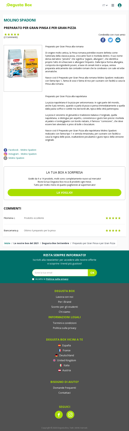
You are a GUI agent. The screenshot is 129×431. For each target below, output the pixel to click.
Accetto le (50, 279)
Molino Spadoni (16, 157)
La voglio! (64, 192)
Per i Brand (64, 302)
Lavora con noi (64, 297)
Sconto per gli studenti (64, 307)
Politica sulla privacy (57, 279)
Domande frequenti (64, 387)
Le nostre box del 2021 (26, 243)
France (65, 350)
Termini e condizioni (64, 323)
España (64, 345)
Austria (64, 370)
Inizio (7, 243)
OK (92, 273)
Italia (64, 365)
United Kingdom (64, 360)
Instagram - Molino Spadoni (22, 153)
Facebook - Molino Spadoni (22, 149)
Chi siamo (64, 311)
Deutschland (64, 355)
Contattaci (64, 392)
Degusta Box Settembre (55, 243)
